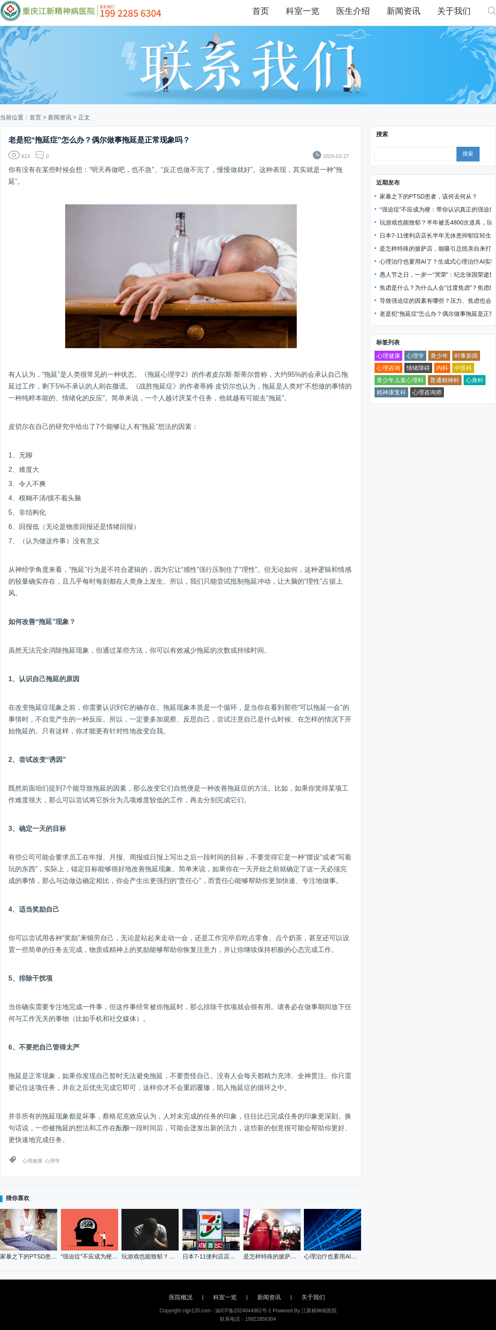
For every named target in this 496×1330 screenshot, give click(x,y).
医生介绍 (353, 11)
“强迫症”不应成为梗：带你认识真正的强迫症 (437, 209)
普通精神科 (444, 380)
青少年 (439, 355)
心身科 (474, 380)
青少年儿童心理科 (400, 380)
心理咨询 (388, 368)
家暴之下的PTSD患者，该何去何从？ (429, 196)
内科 (442, 368)
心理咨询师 (427, 392)
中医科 (463, 368)
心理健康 (32, 1161)
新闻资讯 (403, 11)
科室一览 (302, 11)
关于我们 (454, 11)
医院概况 (181, 1297)
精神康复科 (391, 392)
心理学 (52, 1161)
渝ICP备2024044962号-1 (243, 1311)
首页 (260, 11)
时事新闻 (466, 355)
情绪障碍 (418, 368)
